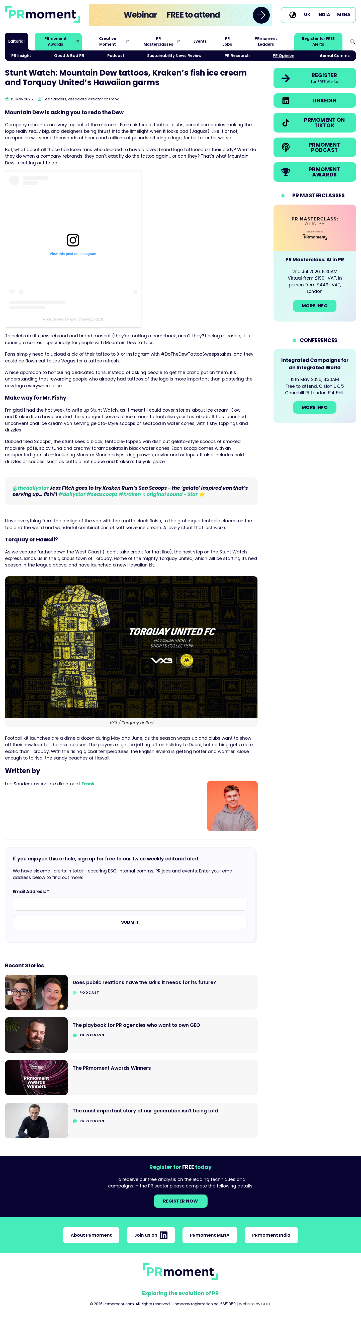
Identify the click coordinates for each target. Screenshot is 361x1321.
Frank (88, 784)
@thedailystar (31, 488)
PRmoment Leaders (266, 41)
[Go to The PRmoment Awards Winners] (131, 1078)
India (323, 15)
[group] (180, 15)
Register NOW (180, 1201)
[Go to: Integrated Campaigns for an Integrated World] (314, 386)
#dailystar (71, 494)
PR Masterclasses (158, 41)
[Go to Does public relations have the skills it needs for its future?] (131, 992)
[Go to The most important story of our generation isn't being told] (131, 1120)
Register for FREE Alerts (318, 41)
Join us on (150, 1235)
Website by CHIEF (255, 1303)
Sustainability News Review (174, 55)
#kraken (130, 494)
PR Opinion (283, 55)
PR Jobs (227, 41)
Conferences (318, 340)
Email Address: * (31, 892)
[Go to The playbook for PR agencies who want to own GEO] (131, 1035)
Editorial (16, 41)
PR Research (237, 55)
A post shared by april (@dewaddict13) (73, 319)
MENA (343, 15)
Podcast (115, 55)
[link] (180, 15)
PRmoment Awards (55, 41)
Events (200, 41)
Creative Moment (107, 41)
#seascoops (102, 494)
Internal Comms (333, 55)
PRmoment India (271, 1235)
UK (307, 15)
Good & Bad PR (69, 55)
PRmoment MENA (210, 1235)
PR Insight (21, 55)
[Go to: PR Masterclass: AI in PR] (314, 263)
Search (352, 41)
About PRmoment (91, 1235)
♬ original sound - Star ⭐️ (173, 494)
